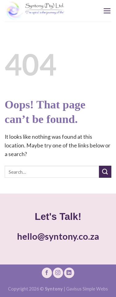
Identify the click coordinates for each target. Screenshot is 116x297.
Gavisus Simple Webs (87, 288)
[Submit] (105, 172)
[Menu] (107, 11)
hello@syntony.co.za (58, 236)
